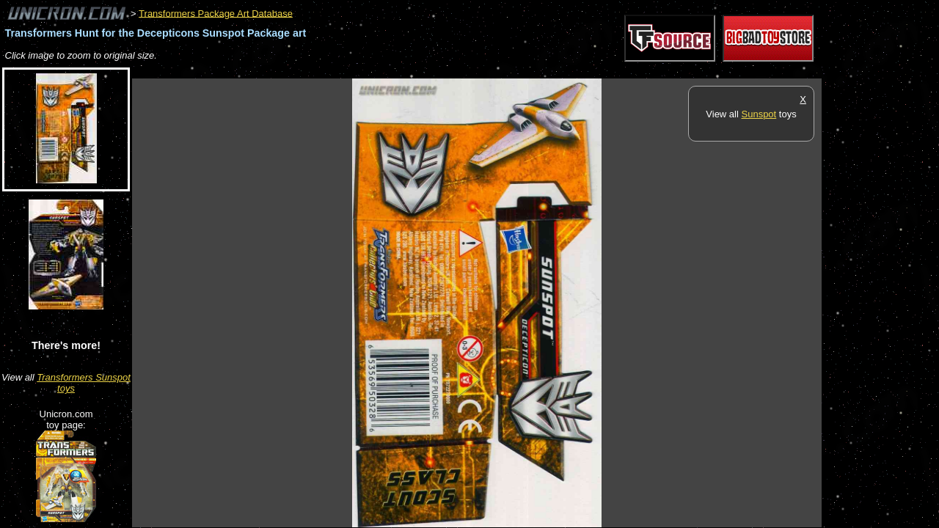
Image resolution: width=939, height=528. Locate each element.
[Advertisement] (399, 70)
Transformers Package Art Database (216, 12)
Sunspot (759, 114)
